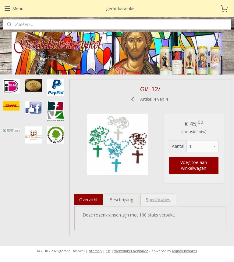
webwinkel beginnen (131, 251)
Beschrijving (121, 199)
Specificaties (158, 199)
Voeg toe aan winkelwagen (194, 165)
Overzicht (88, 199)
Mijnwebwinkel (184, 251)
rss (108, 251)
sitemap (95, 251)
